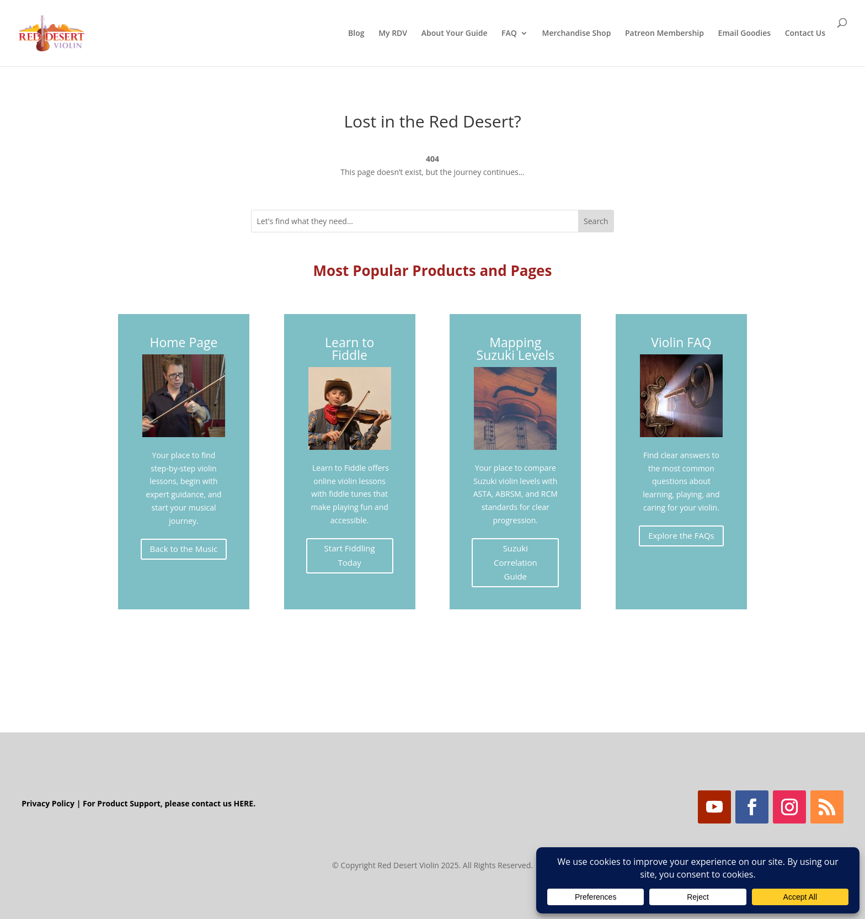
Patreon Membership (664, 33)
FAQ (509, 33)
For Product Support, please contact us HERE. (169, 803)
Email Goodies (744, 33)
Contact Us (805, 33)
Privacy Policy (48, 803)
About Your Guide (454, 33)
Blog (356, 33)
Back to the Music (184, 548)
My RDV (392, 33)
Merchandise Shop (576, 33)
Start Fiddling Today (349, 555)
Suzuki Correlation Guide (515, 562)
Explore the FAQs (681, 535)
